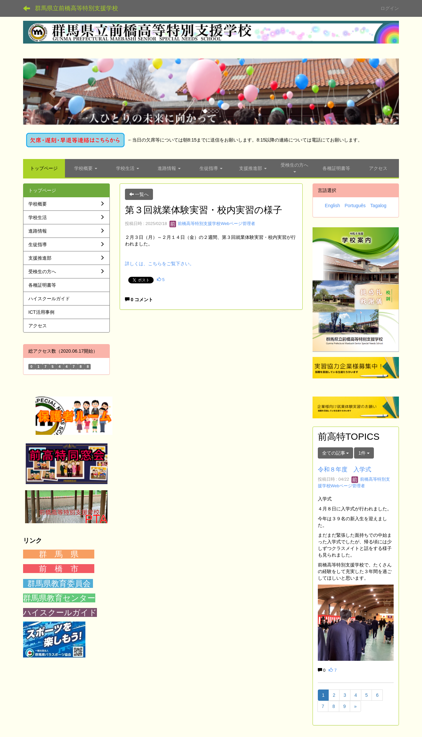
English (332, 205)
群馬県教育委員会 (59, 583)
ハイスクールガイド (60, 612)
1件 (364, 453)
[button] (51, 91)
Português (355, 205)
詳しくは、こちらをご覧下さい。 (159, 263)
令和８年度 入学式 (344, 469)
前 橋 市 (58, 568)
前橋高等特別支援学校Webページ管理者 (212, 223)
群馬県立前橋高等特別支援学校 (76, 8)
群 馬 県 (58, 554)
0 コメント (139, 299)
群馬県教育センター (59, 597)
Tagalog (378, 205)
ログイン (389, 8)
